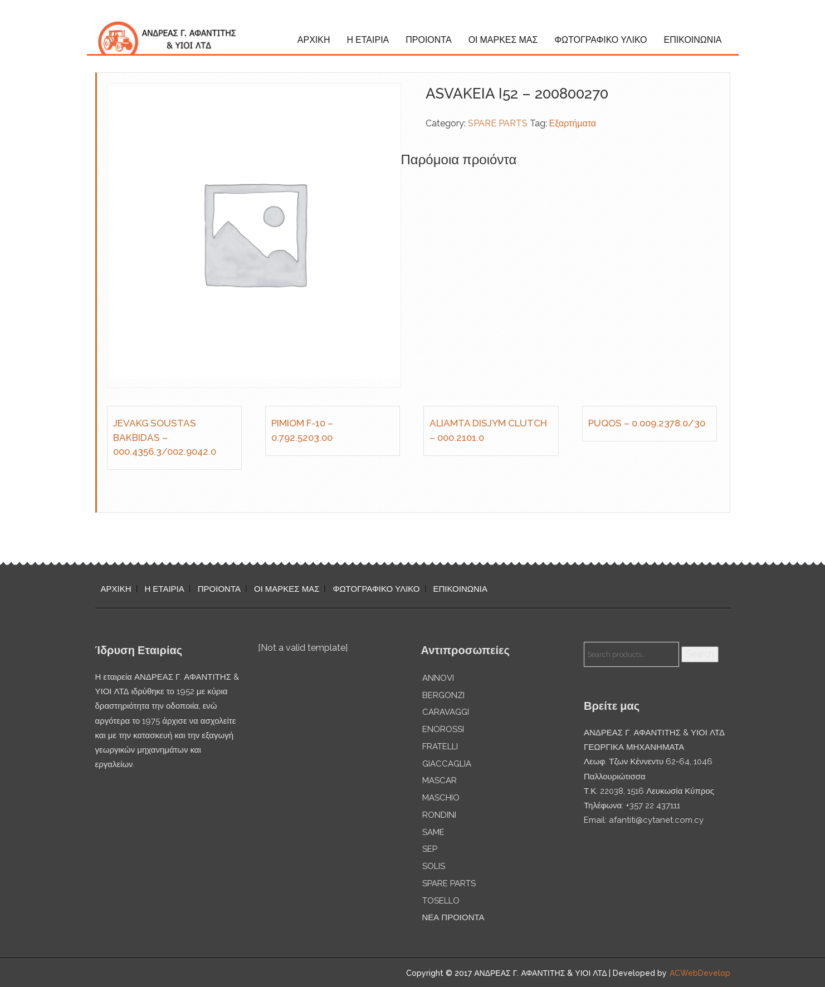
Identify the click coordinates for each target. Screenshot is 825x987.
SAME (433, 832)
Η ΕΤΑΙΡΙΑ (368, 40)
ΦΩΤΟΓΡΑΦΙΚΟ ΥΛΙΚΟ (600, 40)
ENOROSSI (443, 729)
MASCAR (439, 780)
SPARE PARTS (498, 123)
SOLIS (433, 866)
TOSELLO (441, 901)
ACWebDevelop (700, 973)
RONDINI (439, 815)
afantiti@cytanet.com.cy (656, 820)
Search (700, 654)
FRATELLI (440, 747)
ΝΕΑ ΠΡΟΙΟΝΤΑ (453, 917)
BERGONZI (443, 695)
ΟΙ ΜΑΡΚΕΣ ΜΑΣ (503, 40)
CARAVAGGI (445, 712)
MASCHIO (441, 798)
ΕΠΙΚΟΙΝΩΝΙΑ (693, 40)
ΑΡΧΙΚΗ (313, 40)
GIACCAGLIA (446, 764)
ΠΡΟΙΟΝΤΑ (428, 40)
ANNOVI (438, 678)
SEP (429, 849)
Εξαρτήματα (573, 123)
